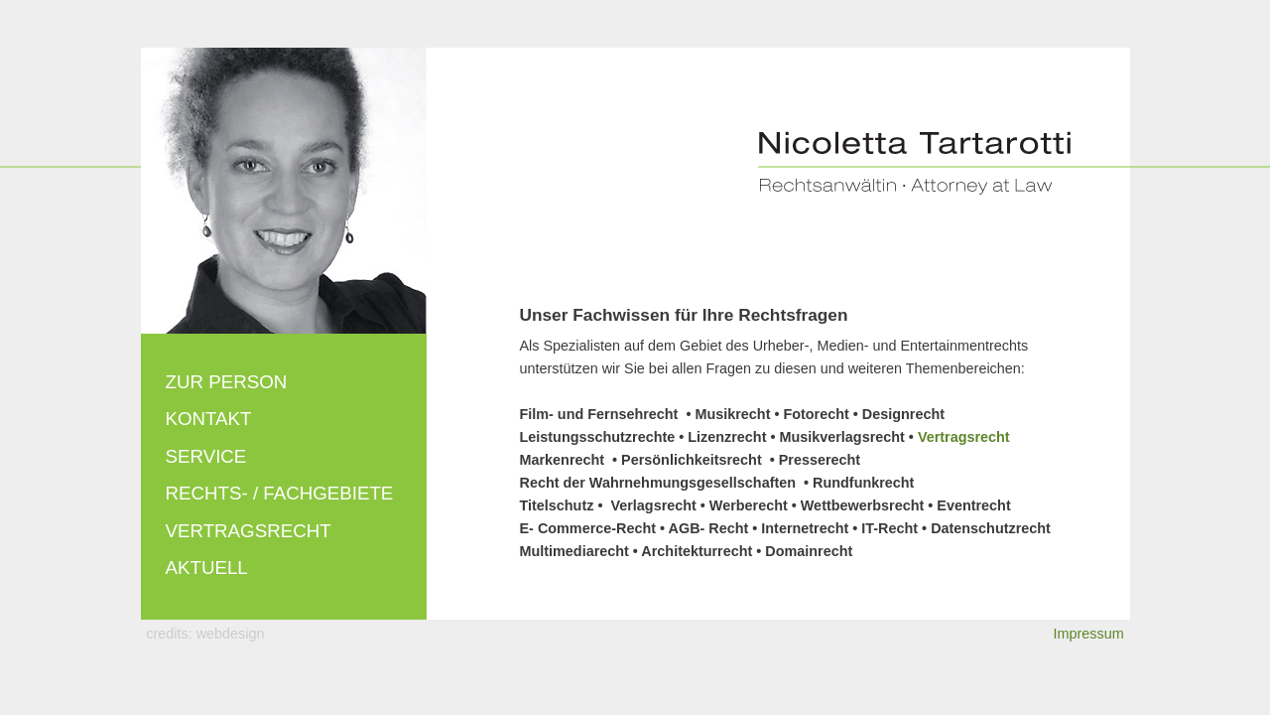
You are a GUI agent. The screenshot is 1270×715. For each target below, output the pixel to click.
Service (206, 456)
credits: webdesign (205, 634)
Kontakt (209, 418)
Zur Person (227, 381)
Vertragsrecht (248, 530)
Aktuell (207, 567)
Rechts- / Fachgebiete (280, 493)
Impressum (1089, 634)
